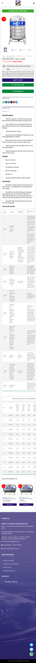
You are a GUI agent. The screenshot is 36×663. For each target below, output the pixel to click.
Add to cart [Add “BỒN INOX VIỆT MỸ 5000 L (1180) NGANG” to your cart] (10, 504)
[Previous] (2, 495)
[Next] (34, 495)
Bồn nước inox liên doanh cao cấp (16, 56)
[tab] (18, 108)
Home (3, 56)
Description (5, 108)
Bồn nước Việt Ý (6, 98)
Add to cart (18, 80)
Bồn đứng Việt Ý (10, 57)
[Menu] (2, 3)
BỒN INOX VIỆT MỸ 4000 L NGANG (26, 499)
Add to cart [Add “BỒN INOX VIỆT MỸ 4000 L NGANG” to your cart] (26, 504)
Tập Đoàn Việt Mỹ (11, 582)
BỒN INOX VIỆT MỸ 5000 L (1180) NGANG (9, 499)
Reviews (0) (5, 111)
